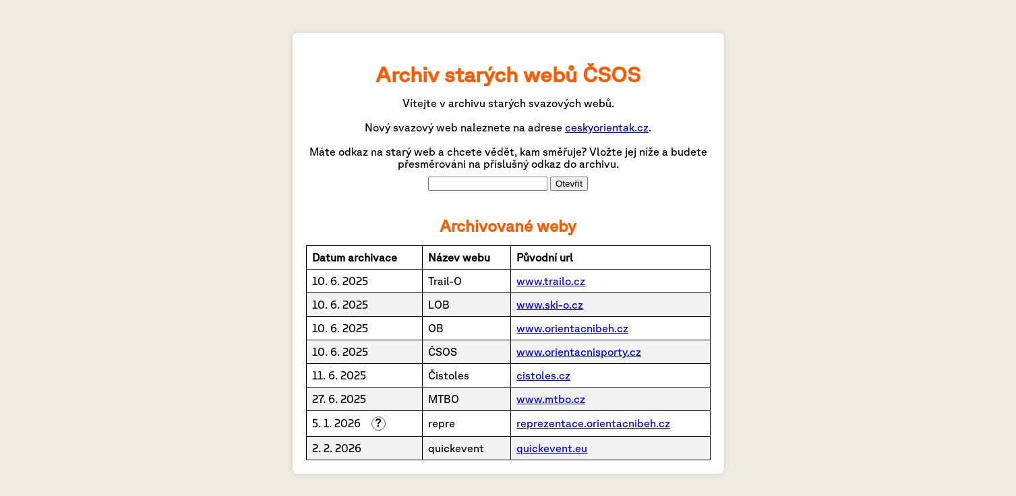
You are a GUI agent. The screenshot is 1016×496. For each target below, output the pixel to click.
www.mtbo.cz (550, 399)
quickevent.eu (551, 448)
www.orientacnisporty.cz (578, 352)
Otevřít (569, 184)
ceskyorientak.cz (607, 127)
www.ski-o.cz (549, 305)
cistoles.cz (543, 375)
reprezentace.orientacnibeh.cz (593, 423)
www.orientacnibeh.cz (572, 328)
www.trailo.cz (550, 281)
